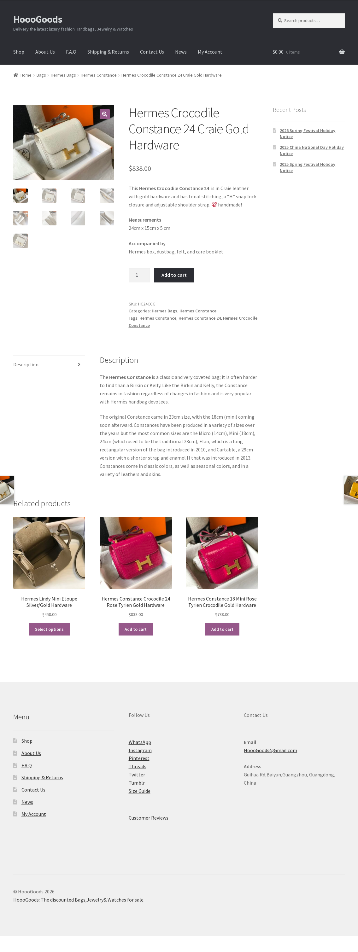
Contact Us (152, 52)
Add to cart (174, 275)
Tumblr (137, 783)
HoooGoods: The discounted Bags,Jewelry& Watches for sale (78, 900)
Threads (137, 766)
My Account (210, 52)
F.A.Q (71, 52)
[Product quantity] (139, 275)
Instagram (140, 750)
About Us (45, 52)
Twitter (137, 774)
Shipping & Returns (108, 52)
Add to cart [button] (136, 629)
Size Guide (139, 791)
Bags (41, 75)
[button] (105, 114)
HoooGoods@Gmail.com (270, 750)
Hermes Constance (99, 75)
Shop (18, 52)
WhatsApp (140, 742)
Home (26, 75)
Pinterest (139, 758)
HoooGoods (37, 19)
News (181, 52)
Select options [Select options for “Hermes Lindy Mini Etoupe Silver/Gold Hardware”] (49, 629)
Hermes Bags (63, 75)
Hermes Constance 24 (200, 318)
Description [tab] (25, 364)
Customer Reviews (148, 818)
